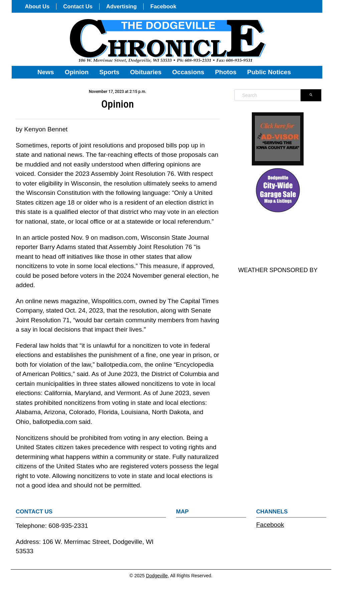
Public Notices (269, 72)
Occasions (188, 72)
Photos (225, 72)
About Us (37, 6)
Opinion (77, 72)
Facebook (163, 6)
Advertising (121, 6)
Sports (109, 72)
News (45, 72)
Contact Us (78, 6)
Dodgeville (157, 575)
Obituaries (146, 72)
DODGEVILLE (277, 240)
